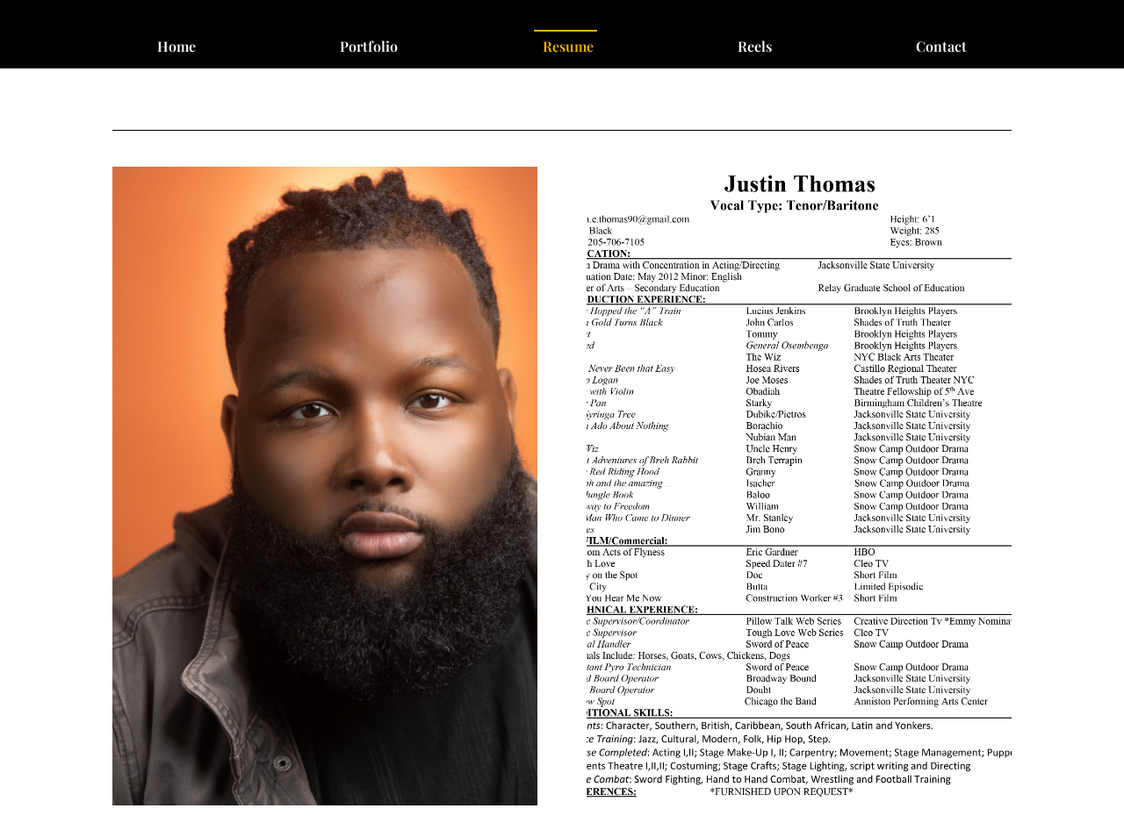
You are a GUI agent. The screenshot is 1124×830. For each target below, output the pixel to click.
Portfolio (369, 47)
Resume (568, 47)
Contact (941, 47)
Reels (755, 47)
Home (176, 47)
